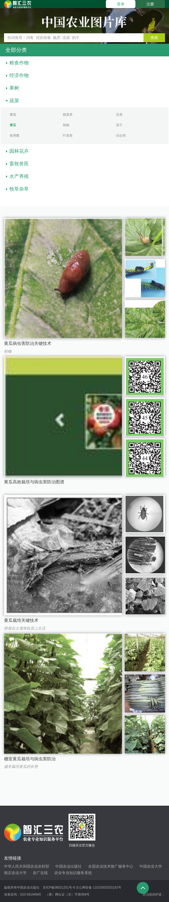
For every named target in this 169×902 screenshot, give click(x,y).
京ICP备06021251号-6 (59, 887)
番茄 (13, 114)
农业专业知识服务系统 (73, 873)
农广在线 (40, 873)
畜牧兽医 (19, 163)
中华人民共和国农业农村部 (26, 866)
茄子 (119, 125)
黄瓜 (13, 125)
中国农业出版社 (68, 866)
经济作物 (19, 75)
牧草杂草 (19, 189)
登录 (120, 4)
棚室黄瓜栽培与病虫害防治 (30, 759)
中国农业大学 (150, 866)
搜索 (154, 37)
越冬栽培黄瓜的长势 (21, 766)
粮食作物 (19, 62)
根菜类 (68, 114)
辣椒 (66, 125)
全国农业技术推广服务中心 (110, 866)
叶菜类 (68, 135)
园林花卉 (19, 151)
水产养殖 (19, 176)
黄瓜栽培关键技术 (21, 620)
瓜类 (119, 114)
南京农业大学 (15, 873)
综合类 (121, 135)
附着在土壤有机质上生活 (24, 628)
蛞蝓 (8, 351)
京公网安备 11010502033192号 (98, 887)
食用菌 (14, 135)
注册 (150, 4)
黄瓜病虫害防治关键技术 (27, 343)
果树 (14, 88)
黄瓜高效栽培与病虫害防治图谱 (34, 482)
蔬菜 (14, 100)
